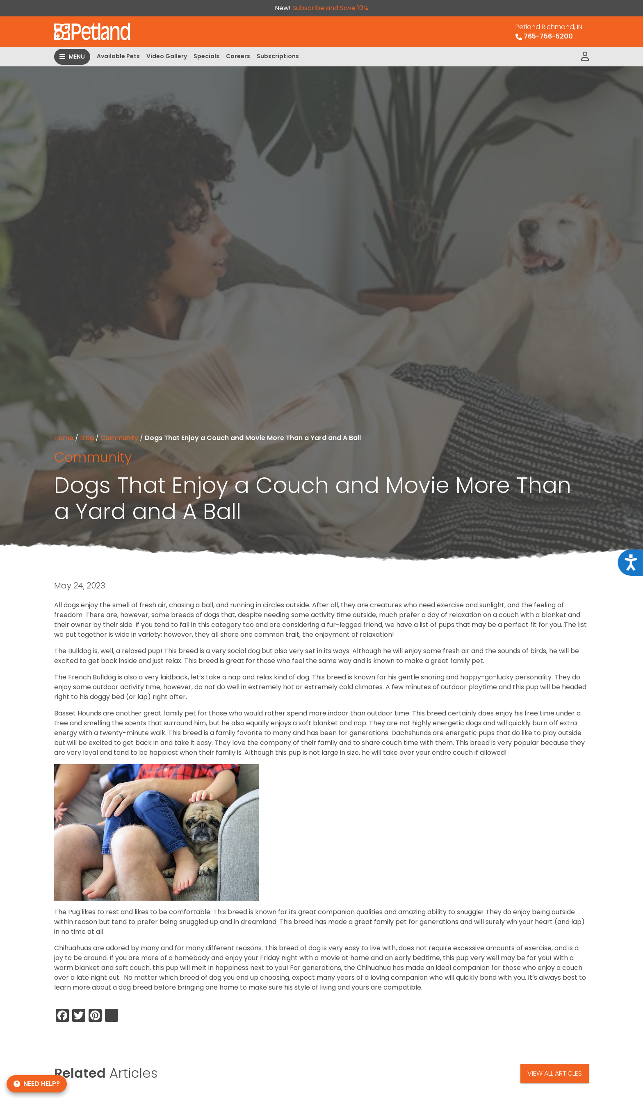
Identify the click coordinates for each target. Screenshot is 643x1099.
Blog (87, 438)
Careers (238, 56)
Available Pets (118, 56)
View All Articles (554, 1073)
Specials (206, 56)
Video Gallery (166, 56)
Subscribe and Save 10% (330, 8)
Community (119, 438)
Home (63, 438)
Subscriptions (278, 56)
